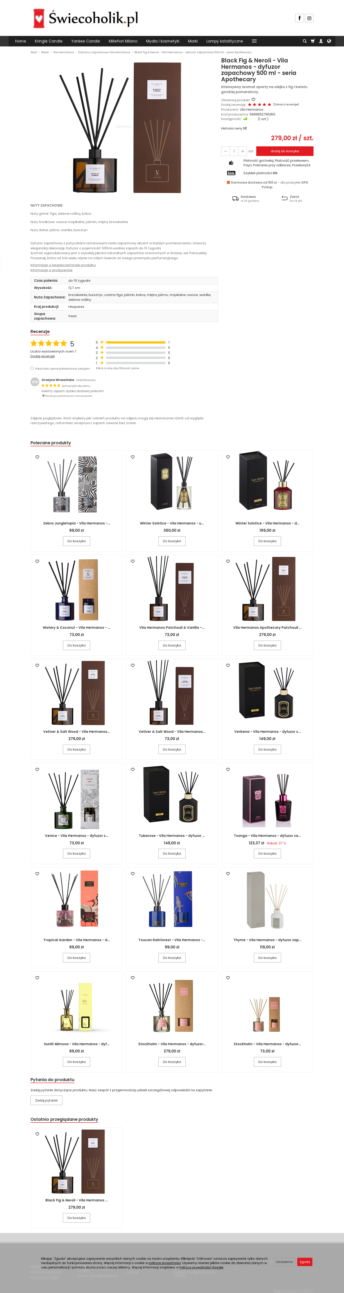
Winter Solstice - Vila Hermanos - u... (172, 524)
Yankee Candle (85, 41)
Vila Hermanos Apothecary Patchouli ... (267, 628)
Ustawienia (284, 1262)
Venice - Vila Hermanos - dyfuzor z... (76, 836)
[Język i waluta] (329, 41)
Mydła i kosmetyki (162, 41)
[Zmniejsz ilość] (240, 151)
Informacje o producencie (51, 270)
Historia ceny (233, 128)
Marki (193, 41)
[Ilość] (232, 151)
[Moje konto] (321, 41)
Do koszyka (77, 542)
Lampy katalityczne (224, 41)
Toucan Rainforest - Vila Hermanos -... (171, 941)
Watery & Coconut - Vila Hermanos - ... (76, 628)
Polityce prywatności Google (201, 1267)
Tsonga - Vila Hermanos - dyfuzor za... (267, 836)
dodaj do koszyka (283, 151)
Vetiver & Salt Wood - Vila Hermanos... (76, 732)
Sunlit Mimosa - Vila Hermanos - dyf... (76, 1045)
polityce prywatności (165, 1263)
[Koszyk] (313, 41)
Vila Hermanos (251, 109)
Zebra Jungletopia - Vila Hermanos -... (76, 524)
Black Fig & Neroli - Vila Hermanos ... (76, 1202)
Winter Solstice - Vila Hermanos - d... (267, 524)
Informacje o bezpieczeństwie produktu (63, 265)
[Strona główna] (85, 17)
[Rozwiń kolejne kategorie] (254, 41)
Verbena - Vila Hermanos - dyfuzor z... (267, 732)
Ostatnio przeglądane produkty (66, 1121)
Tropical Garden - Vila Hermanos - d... (76, 941)
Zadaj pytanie (46, 1102)
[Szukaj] (305, 41)
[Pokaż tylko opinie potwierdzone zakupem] (31, 368)
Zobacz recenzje (281, 104)
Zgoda (305, 1262)
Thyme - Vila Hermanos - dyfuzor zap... (267, 941)
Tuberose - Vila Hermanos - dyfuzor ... (172, 836)
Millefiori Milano (123, 41)
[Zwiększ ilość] (225, 151)
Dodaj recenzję (42, 356)
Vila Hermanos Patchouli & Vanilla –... (172, 628)
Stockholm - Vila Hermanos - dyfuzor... (172, 1045)
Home (20, 41)
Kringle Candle (49, 41)
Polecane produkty (52, 443)
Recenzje (40, 332)
